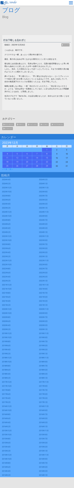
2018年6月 (6, 370)
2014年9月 (43, 459)
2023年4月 (6, 252)
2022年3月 (43, 277)
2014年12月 (7, 455)
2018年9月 (43, 362)
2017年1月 (43, 402)
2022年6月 (6, 273)
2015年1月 (43, 451)
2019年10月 (7, 337)
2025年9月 (43, 192)
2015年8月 (6, 439)
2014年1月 (43, 475)
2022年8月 (6, 269)
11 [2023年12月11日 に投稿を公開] (7, 158)
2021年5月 (43, 297)
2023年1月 (43, 256)
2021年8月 (6, 293)
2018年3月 (43, 374)
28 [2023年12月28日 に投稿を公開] (37, 166)
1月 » (11, 169)
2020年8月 (6, 317)
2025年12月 (7, 188)
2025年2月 (6, 208)
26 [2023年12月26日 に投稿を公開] (17, 166)
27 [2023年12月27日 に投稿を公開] (27, 166)
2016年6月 (6, 418)
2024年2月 (6, 232)
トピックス (66, 44)
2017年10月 (7, 386)
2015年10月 (7, 435)
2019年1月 (43, 354)
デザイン (21, 124)
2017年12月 (7, 382)
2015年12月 (7, 431)
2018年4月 (6, 374)
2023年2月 (6, 256)
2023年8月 (6, 244)
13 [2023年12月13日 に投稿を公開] (27, 158)
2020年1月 (43, 329)
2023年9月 (43, 240)
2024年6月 (6, 224)
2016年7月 (43, 414)
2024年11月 (44, 212)
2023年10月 (7, 240)
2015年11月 (44, 431)
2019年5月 (43, 345)
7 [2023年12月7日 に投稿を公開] (36, 154)
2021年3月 (43, 301)
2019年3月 (43, 350)
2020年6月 (6, 321)
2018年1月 (43, 378)
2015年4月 (6, 447)
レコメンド (8, 128)
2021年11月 (44, 285)
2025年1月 (43, 208)
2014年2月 (6, 475)
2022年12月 (7, 260)
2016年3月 (43, 422)
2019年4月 (6, 350)
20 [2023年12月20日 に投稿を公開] (27, 162)
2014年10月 (7, 459)
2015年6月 (6, 443)
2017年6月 (6, 394)
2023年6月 (6, 248)
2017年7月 (43, 390)
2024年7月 (43, 220)
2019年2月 (6, 354)
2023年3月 (43, 252)
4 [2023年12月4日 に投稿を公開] (7, 154)
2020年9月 (43, 313)
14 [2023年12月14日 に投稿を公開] (37, 158)
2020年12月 (7, 309)
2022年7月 (43, 269)
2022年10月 (7, 265)
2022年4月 (6, 277)
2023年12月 (7, 236)
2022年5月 (43, 273)
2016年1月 (43, 426)
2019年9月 (43, 337)
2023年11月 (44, 236)
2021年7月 (43, 293)
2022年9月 (43, 265)
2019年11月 (44, 333)
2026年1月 (43, 184)
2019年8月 (6, 341)
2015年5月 (43, 443)
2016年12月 (7, 406)
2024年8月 (6, 220)
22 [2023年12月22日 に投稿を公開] (47, 162)
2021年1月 (43, 305)
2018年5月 (43, 370)
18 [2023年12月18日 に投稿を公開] (7, 162)
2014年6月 (6, 467)
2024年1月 (43, 232)
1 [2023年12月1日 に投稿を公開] (46, 150)
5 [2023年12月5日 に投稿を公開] (17, 154)
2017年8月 (6, 390)
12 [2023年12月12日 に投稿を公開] (17, 158)
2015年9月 (43, 435)
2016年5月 (43, 418)
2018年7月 (43, 366)
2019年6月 (6, 345)
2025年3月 (43, 204)
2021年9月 (43, 289)
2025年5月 (43, 200)
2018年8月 (6, 366)
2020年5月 (43, 321)
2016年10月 (7, 410)
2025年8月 (6, 196)
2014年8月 (6, 463)
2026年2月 (6, 184)
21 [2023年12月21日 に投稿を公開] (37, 162)
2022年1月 (43, 281)
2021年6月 (6, 297)
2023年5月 (43, 248)
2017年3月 (43, 398)
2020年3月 (43, 325)
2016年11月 (44, 406)
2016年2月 (6, 426)
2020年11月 (44, 309)
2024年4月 (6, 228)
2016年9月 (43, 410)
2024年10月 (7, 216)
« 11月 (4, 169)
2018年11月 (44, 358)
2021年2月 (6, 305)
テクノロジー (9, 124)
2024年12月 (7, 212)
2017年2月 (6, 402)
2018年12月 (7, 358)
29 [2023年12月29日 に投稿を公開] (47, 166)
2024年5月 (43, 224)
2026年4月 (6, 179)
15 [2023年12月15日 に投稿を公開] (47, 158)
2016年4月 (6, 422)
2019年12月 (7, 333)
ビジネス (45, 124)
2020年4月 (6, 325)
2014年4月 (6, 471)
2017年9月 (43, 386)
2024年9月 (43, 216)
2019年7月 (43, 341)
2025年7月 (43, 196)
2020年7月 (43, 317)
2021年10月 (7, 289)
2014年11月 (44, 455)
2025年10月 (7, 192)
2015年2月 (6, 451)
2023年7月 (43, 244)
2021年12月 (7, 285)
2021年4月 (6, 301)
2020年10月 (7, 313)
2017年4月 (6, 398)
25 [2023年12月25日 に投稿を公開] (7, 166)
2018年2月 (6, 378)
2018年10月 (7, 362)
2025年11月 (44, 188)
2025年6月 (6, 200)
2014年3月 (43, 471)
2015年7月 (43, 439)
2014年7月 (43, 463)
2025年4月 (6, 204)
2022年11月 (44, 260)
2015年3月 (43, 447)
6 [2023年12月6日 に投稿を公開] (27, 154)
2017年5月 (43, 394)
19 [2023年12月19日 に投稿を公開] (17, 162)
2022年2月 (6, 281)
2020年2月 (6, 329)
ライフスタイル (58, 124)
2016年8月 (6, 414)
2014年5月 (43, 467)
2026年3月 (43, 179)
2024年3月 (43, 228)
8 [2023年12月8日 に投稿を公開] (46, 154)
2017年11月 (44, 382)
